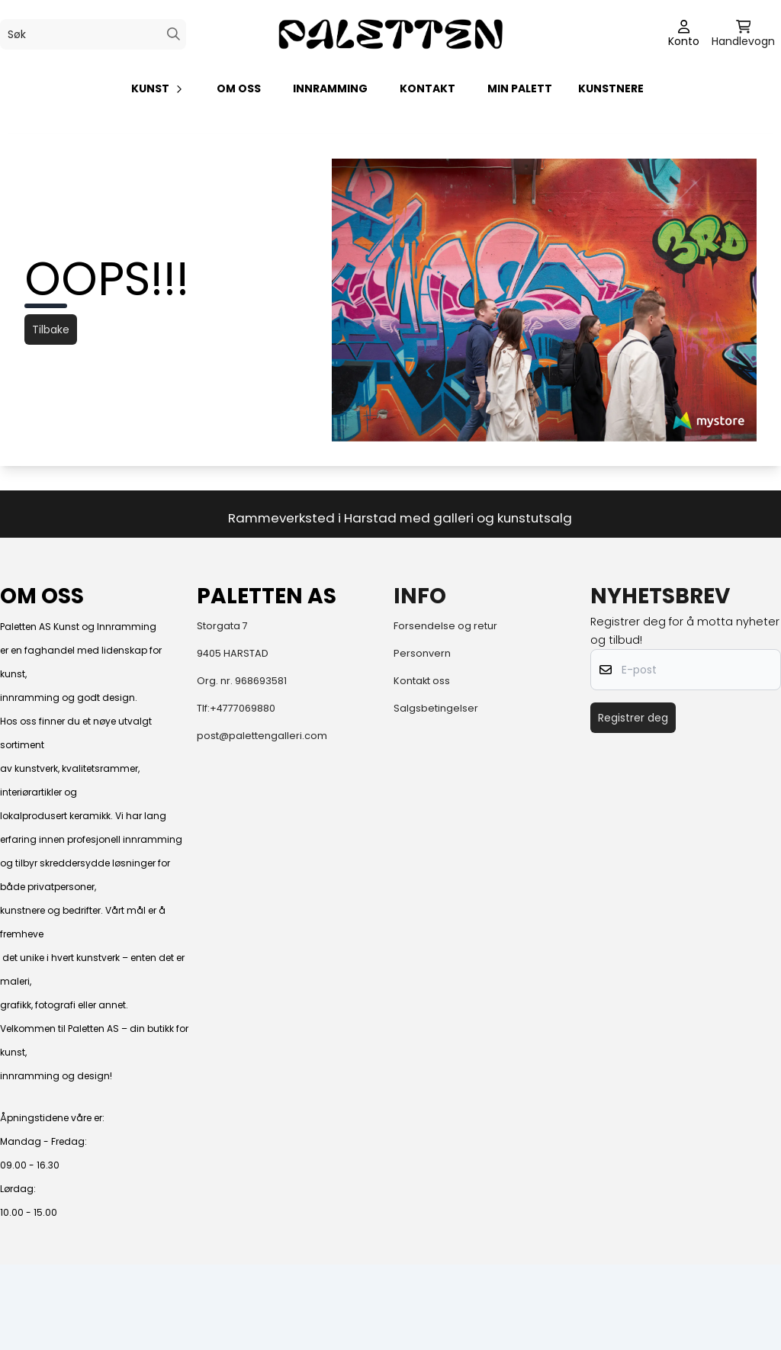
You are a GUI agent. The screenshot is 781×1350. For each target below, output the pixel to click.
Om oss (239, 88)
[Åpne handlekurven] (743, 34)
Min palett (519, 88)
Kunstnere (611, 88)
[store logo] (390, 34)
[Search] (173, 33)
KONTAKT (427, 88)
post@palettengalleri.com (262, 735)
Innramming (330, 88)
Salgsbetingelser (436, 708)
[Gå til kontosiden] (683, 34)
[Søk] (93, 34)
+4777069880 (242, 708)
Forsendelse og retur (445, 625)
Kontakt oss (422, 680)
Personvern (422, 653)
